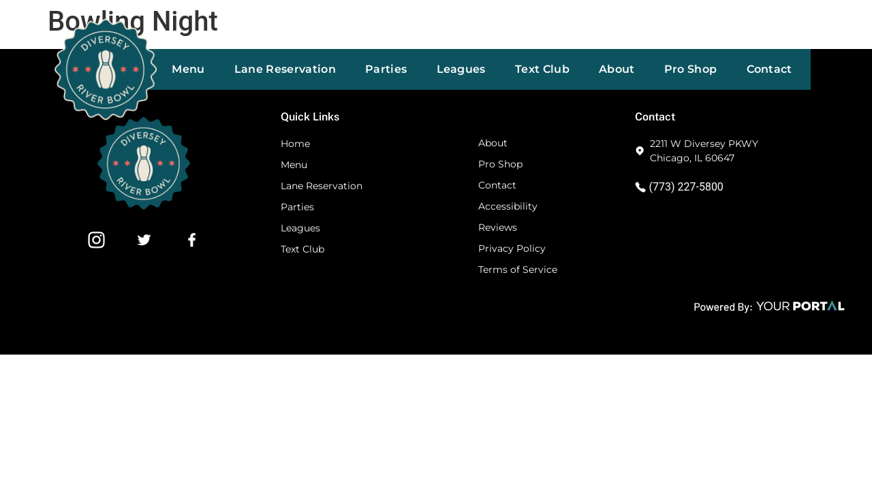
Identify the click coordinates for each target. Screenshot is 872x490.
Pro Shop (690, 69)
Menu (188, 69)
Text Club (542, 69)
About (617, 69)
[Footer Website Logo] (143, 205)
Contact (769, 69)
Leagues (461, 69)
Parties (386, 69)
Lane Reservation (285, 69)
